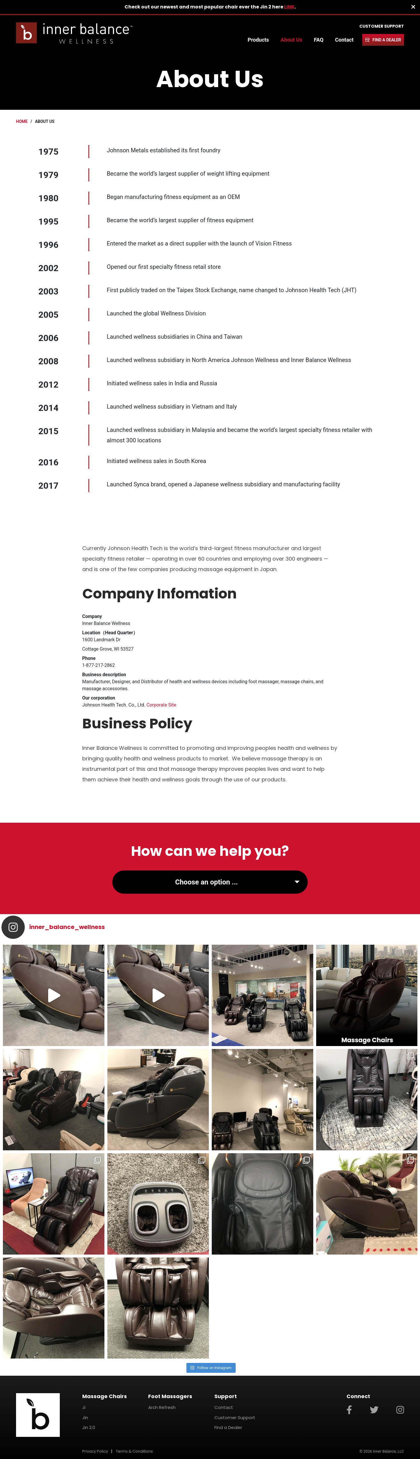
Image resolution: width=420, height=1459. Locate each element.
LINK (289, 6)
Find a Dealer (386, 40)
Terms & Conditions (134, 1451)
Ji (83, 1407)
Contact (344, 40)
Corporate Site (161, 705)
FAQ (318, 40)
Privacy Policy (95, 1451)
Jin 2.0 (88, 1427)
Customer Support (381, 26)
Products (258, 40)
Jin (85, 1417)
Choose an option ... (206, 882)
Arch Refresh (162, 1407)
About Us (291, 40)
